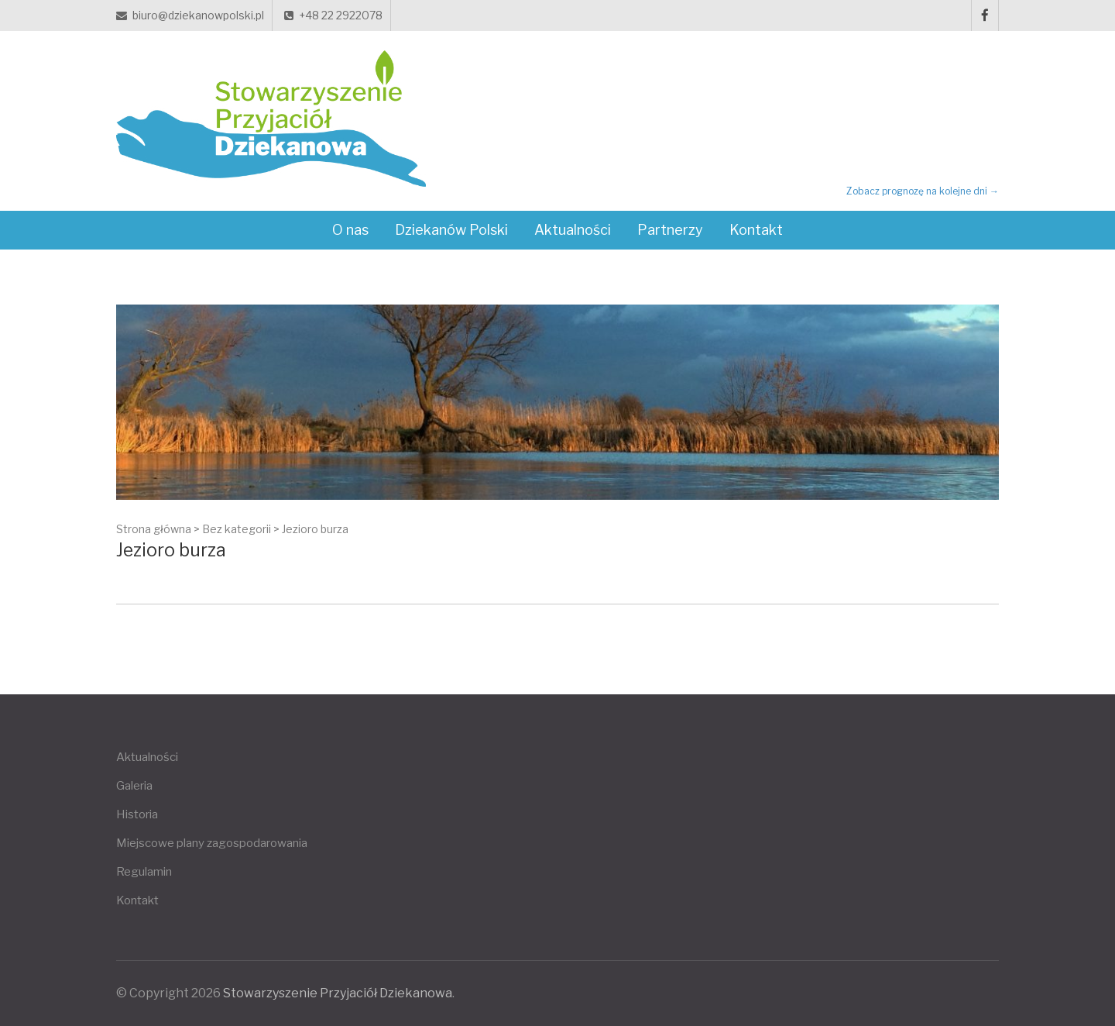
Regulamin (144, 872)
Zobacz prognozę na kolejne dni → (922, 191)
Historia (137, 814)
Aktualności (572, 230)
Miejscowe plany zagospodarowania (211, 843)
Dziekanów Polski (451, 230)
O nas (350, 230)
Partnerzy (670, 230)
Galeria (134, 786)
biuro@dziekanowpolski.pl (190, 15)
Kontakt (756, 230)
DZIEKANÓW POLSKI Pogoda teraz (913, 124)
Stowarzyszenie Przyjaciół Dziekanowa (337, 993)
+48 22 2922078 (333, 15)
